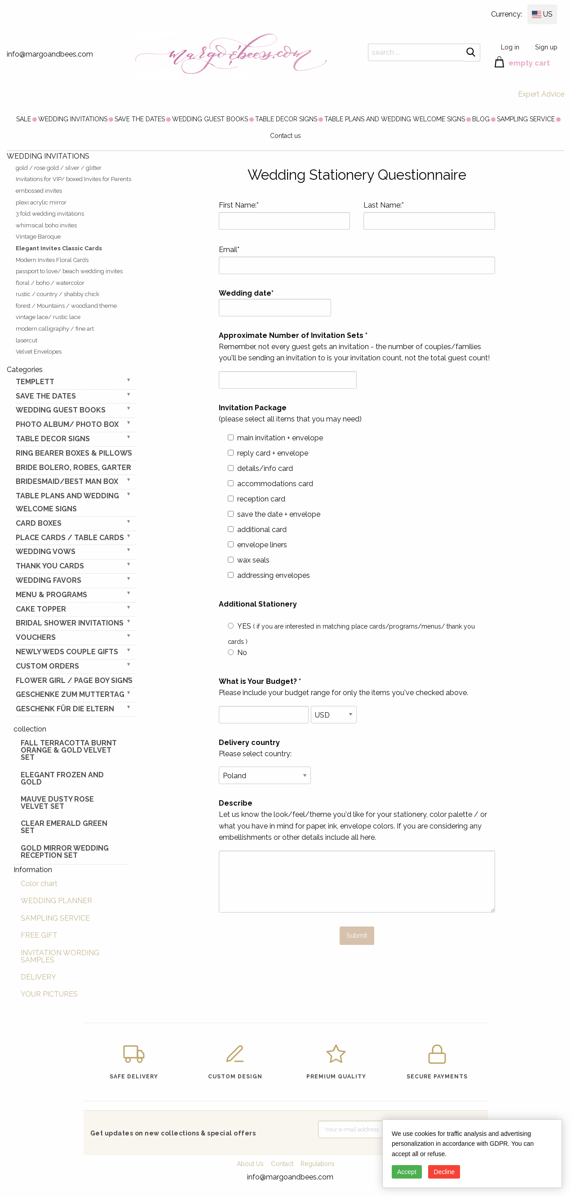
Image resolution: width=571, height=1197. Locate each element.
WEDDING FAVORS (48, 580)
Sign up (546, 47)
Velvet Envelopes (39, 351)
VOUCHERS (36, 637)
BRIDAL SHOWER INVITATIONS (70, 623)
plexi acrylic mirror (41, 202)
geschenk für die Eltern (65, 709)
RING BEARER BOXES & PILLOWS (74, 453)
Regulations (318, 1163)
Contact (282, 1163)
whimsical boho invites (46, 225)
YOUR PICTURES (49, 994)
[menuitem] (24, 119)
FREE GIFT (39, 935)
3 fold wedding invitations (50, 213)
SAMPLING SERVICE (526, 119)
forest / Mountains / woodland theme (66, 305)
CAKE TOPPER (41, 609)
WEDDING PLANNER (56, 900)
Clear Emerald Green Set (64, 827)
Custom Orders (47, 666)
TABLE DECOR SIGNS (286, 119)
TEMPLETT (35, 381)
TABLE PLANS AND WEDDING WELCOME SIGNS (394, 119)
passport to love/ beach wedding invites (69, 271)
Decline (444, 1171)
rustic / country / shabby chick (57, 294)
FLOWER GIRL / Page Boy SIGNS (74, 680)
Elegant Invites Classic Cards (59, 248)
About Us (250, 1163)
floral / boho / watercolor (50, 282)
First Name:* (284, 215)
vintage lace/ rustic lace (48, 317)
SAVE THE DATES (140, 119)
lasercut (26, 340)
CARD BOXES (39, 523)
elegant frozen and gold (62, 778)
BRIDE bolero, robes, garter (73, 467)
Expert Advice (541, 94)
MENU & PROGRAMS (51, 594)
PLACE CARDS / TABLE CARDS (70, 537)
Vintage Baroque (38, 236)
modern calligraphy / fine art (55, 328)
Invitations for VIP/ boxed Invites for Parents (73, 179)
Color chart (39, 883)
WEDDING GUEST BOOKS (210, 119)
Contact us (285, 135)
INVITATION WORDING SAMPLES (60, 956)
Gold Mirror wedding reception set (65, 852)
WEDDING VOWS (45, 551)
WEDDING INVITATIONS (72, 119)
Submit (356, 935)
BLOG (481, 119)
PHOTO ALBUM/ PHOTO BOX (67, 424)
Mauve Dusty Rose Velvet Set (57, 803)
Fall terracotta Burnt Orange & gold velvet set (69, 750)
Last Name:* (429, 215)
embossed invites (39, 190)
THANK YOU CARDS (50, 566)
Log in (510, 47)
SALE (23, 119)
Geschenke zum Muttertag (70, 694)
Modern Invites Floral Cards (52, 260)
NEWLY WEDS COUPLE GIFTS (67, 651)
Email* (357, 259)
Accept (406, 1171)
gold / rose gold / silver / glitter (59, 167)
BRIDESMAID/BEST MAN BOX (67, 481)
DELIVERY (38, 977)
